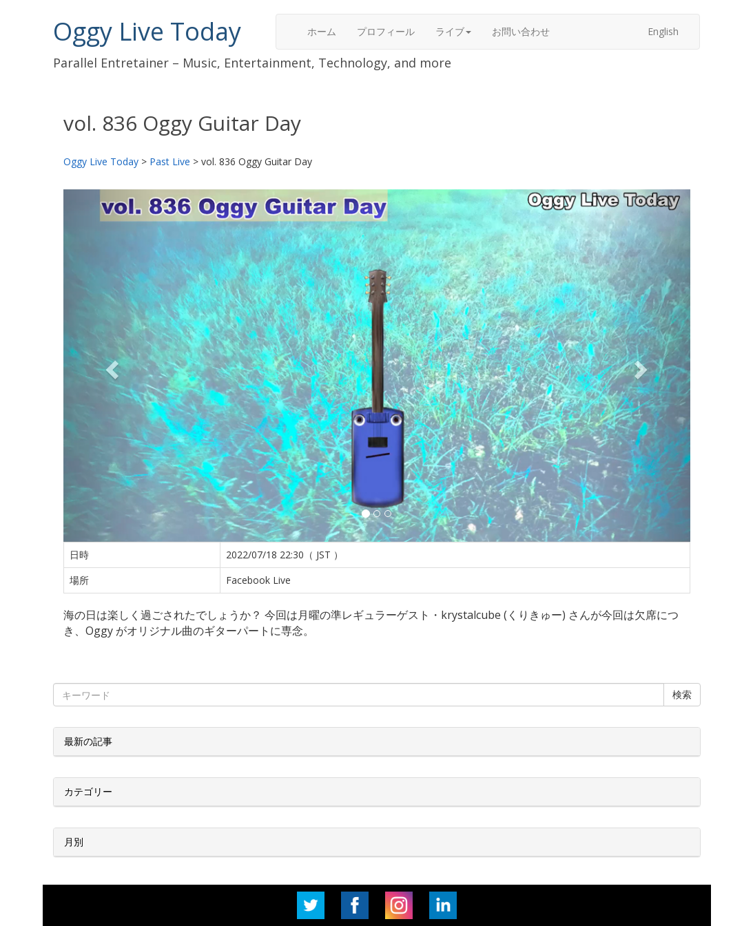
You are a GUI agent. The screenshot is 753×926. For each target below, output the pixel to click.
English (663, 31)
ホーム (321, 31)
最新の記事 (88, 741)
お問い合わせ (521, 31)
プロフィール (386, 31)
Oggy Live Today (147, 31)
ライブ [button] (453, 31)
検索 (682, 694)
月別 (73, 841)
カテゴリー (88, 791)
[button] (110, 365)
